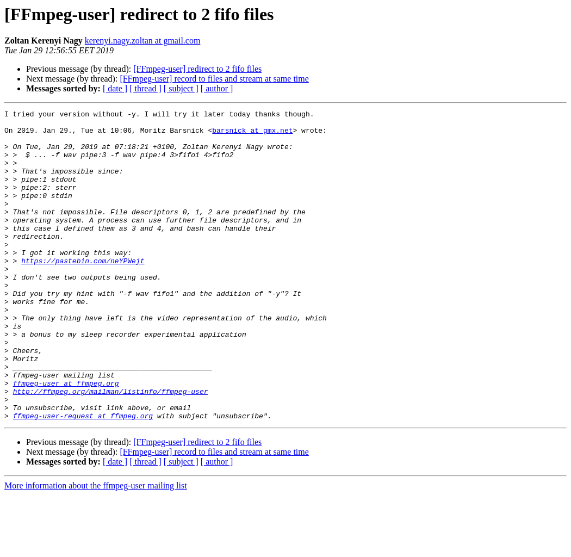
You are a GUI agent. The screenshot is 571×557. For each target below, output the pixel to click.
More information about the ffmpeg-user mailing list (95, 547)
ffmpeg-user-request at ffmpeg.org (83, 477)
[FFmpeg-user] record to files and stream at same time (214, 78)
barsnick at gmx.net (252, 135)
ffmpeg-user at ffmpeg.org (66, 438)
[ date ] (115, 88)
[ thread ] (145, 88)
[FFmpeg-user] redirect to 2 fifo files (197, 68)
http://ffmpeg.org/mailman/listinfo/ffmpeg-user (110, 448)
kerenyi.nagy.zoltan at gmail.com (143, 40)
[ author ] (217, 88)
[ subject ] (181, 88)
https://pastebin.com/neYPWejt (82, 291)
